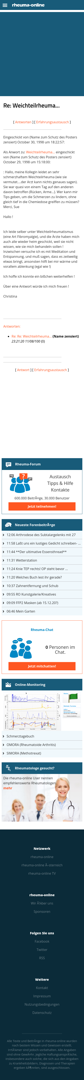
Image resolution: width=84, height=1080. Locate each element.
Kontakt (42, 988)
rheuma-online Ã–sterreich (42, 865)
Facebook (42, 941)
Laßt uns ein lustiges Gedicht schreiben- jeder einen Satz (44, 543)
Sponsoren (42, 911)
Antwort (23, 370)
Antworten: (11, 326)
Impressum (42, 996)
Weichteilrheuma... (40, 152)
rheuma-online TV (42, 873)
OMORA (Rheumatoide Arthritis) (31, 744)
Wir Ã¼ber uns (42, 903)
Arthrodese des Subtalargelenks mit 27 (41, 535)
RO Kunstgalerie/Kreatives (31, 594)
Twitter (42, 949)
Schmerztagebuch (20, 736)
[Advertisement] (42, 54)
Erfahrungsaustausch (52, 122)
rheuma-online (42, 857)
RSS (42, 958)
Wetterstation (22, 560)
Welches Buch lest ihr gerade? (34, 577)
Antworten (23, 122)
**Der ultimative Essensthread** (37, 552)
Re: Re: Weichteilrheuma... (32, 336)
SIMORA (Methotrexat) (24, 753)
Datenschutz (42, 1012)
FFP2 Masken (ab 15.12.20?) (32, 603)
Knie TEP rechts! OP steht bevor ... (37, 569)
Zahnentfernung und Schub (32, 586)
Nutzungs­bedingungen (41, 1004)
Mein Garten (21, 611)
